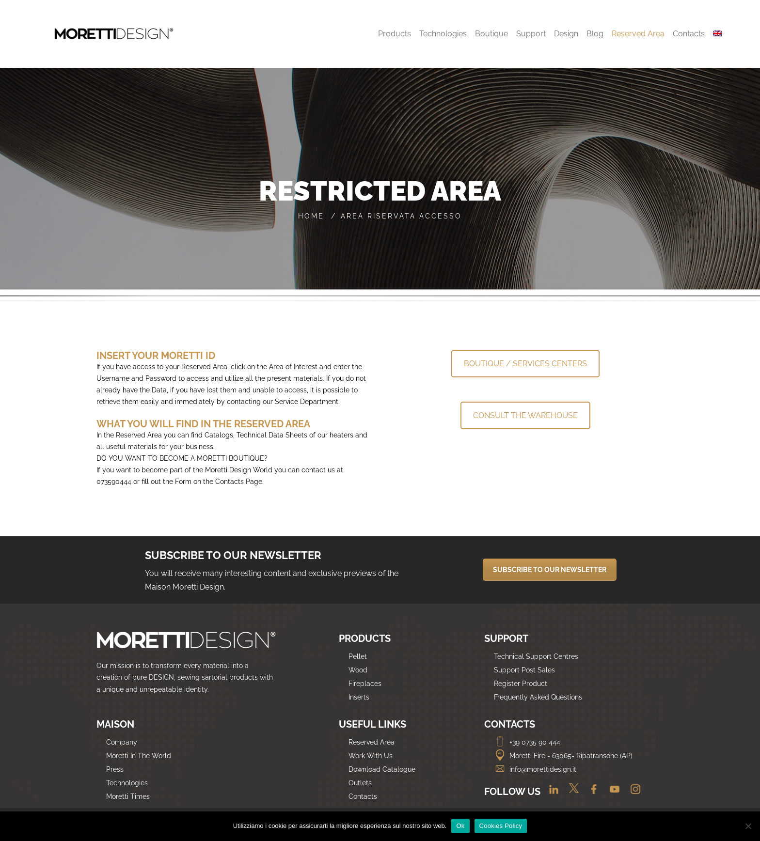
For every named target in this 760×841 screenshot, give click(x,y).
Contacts (362, 796)
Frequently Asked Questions (538, 697)
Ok (460, 825)
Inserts (358, 697)
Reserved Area (371, 742)
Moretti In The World (138, 756)
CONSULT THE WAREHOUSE (525, 415)
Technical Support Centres (536, 656)
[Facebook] (591, 792)
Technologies (127, 783)
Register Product (520, 683)
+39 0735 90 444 (527, 742)
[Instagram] (631, 792)
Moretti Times (128, 796)
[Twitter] (571, 792)
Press (115, 769)
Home (311, 216)
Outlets (360, 783)
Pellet (357, 656)
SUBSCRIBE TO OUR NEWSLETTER (549, 570)
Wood (357, 670)
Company (121, 742)
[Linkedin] (550, 792)
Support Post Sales (524, 670)
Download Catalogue (381, 769)
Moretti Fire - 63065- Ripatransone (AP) (563, 756)
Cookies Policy (500, 825)
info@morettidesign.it (535, 769)
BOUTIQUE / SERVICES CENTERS (525, 363)
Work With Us (370, 756)
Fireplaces (364, 683)
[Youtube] (612, 792)
